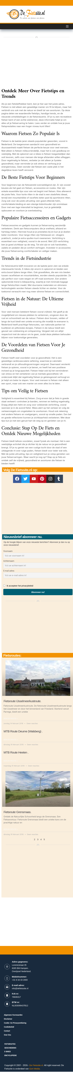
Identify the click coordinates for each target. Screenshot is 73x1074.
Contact (7, 1031)
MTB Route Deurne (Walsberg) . (23, 731)
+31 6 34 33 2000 (20, 980)
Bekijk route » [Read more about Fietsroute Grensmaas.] (11, 829)
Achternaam (8, 561)
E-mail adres (8, 571)
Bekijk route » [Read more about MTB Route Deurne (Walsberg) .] (11, 740)
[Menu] (67, 26)
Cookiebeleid (9, 1027)
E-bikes (7, 1052)
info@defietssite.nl (20, 988)
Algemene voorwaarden (13, 1015)
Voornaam (8, 551)
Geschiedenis (10, 1048)
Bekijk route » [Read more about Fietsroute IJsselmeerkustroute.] (11, 719)
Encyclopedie (10, 1055)
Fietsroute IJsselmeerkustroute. (22, 701)
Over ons (7, 1035)
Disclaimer (8, 1019)
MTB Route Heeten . (16, 752)
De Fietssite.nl (36, 1065)
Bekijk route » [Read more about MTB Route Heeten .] (11, 761)
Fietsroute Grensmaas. (17, 812)
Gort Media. (34, 1068)
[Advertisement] (38, 509)
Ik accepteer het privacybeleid (20, 586)
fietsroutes (9, 1044)
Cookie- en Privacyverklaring (15, 1023)
